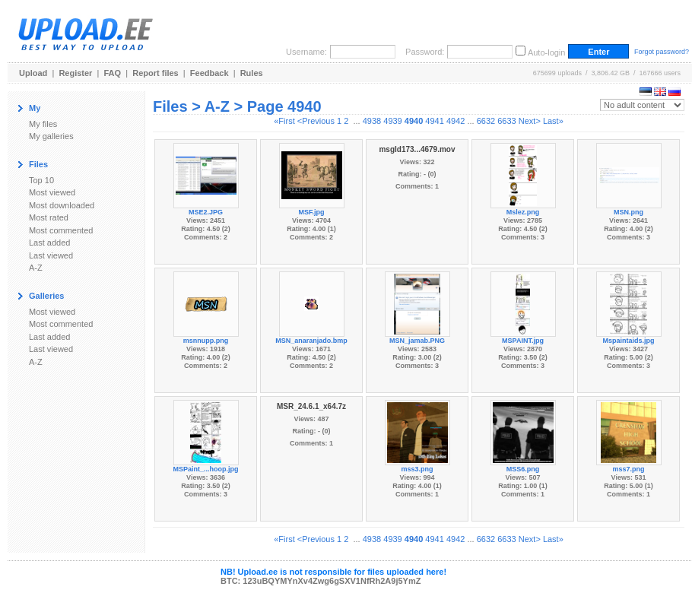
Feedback (209, 73)
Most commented (61, 230)
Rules (251, 73)
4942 (455, 120)
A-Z (36, 267)
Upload (33, 73)
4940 (414, 120)
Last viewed (51, 255)
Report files (155, 73)
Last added (49, 242)
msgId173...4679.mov (417, 149)
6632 (486, 120)
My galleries (51, 136)
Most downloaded (61, 205)
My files (43, 123)
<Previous (316, 120)
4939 (392, 120)
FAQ (113, 73)
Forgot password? (661, 51)
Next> (530, 120)
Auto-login (547, 52)
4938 (372, 120)
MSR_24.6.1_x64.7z (311, 406)
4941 (434, 120)
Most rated (48, 217)
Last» (553, 120)
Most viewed (52, 192)
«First (284, 120)
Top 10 (41, 180)
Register (75, 73)
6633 (506, 120)
